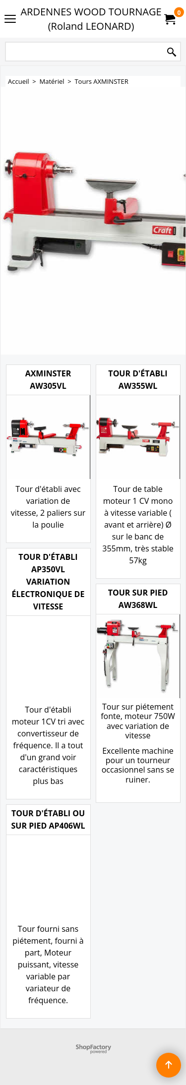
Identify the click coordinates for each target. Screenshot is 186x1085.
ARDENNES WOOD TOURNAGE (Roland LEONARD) (90, 19)
